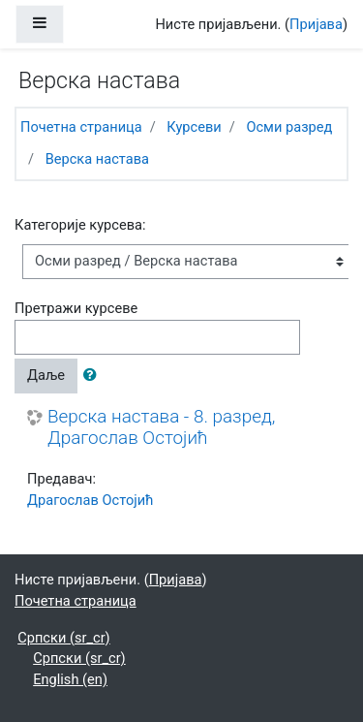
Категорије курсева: (80, 225)
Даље (46, 375)
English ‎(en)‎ (70, 679)
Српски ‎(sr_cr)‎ (63, 637)
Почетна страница (81, 127)
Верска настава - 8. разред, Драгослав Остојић (161, 428)
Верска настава (97, 159)
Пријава (316, 24)
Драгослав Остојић (90, 500)
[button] (93, 376)
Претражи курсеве (76, 308)
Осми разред (289, 127)
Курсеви (193, 127)
